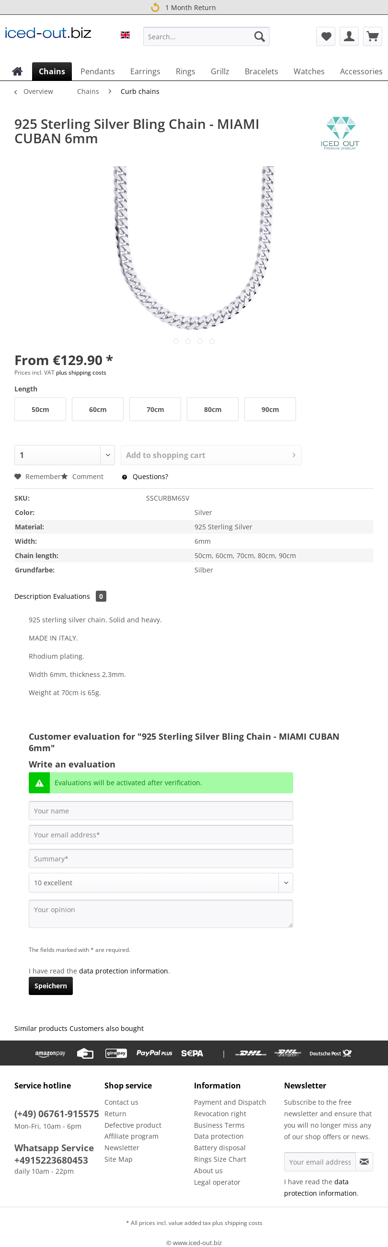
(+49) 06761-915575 (56, 1114)
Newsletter (121, 1147)
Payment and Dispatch (230, 1102)
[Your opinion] (161, 914)
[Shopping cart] (372, 36)
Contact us (121, 1102)
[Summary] (161, 858)
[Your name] (161, 810)
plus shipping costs (81, 372)
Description (32, 596)
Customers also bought (106, 1028)
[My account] (349, 36)
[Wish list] (325, 36)
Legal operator (217, 1182)
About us (208, 1170)
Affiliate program (131, 1136)
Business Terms (219, 1125)
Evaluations (79, 596)
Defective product (132, 1125)
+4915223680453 (51, 1160)
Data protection (219, 1136)
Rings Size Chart (220, 1159)
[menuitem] (206, 41)
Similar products (41, 1028)
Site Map (118, 1159)
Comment (83, 476)
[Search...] (206, 36)
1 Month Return (182, 7)
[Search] (260, 36)
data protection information (123, 970)
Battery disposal (220, 1147)
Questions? (145, 476)
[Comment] (161, 883)
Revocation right (220, 1113)
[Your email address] (161, 834)
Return (115, 1113)
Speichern (50, 985)
